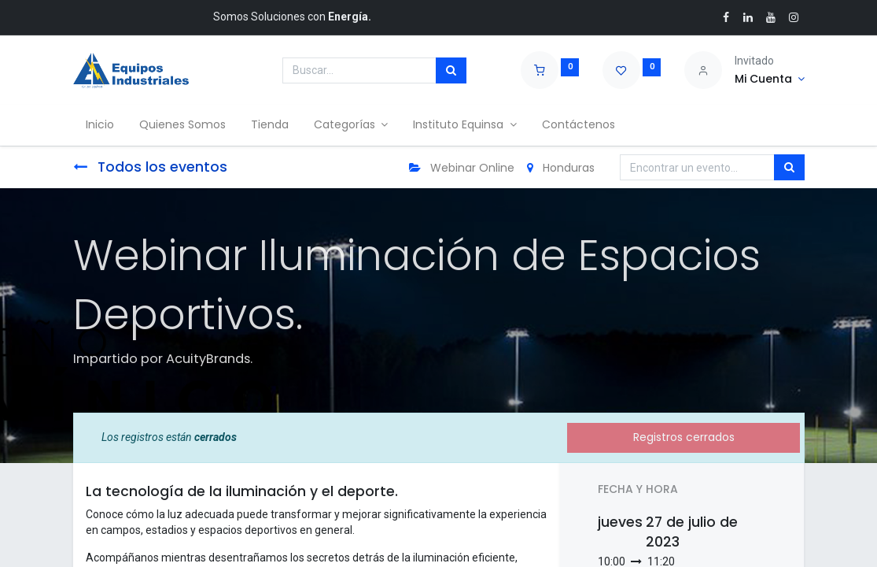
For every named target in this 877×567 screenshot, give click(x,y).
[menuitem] (100, 125)
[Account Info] (770, 79)
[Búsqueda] (451, 70)
